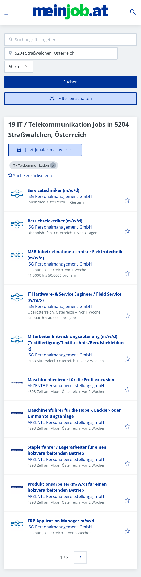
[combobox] (70, 39)
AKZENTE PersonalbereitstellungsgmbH (66, 386)
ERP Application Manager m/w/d (61, 521)
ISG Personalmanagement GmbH (60, 196)
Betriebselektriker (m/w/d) (55, 221)
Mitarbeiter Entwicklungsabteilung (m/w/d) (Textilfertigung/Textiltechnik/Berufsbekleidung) (76, 343)
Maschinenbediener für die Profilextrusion (71, 379)
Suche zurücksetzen (30, 175)
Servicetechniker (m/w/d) (53, 190)
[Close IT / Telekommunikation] (53, 165)
